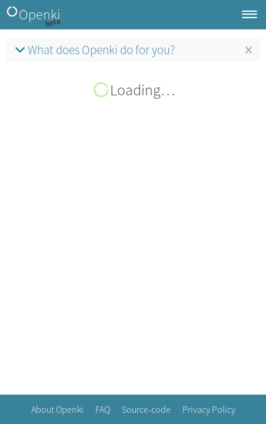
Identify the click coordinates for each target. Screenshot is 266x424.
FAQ (102, 409)
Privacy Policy (208, 409)
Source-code (146, 409)
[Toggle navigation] (249, 15)
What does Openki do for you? (93, 50)
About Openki (57, 409)
